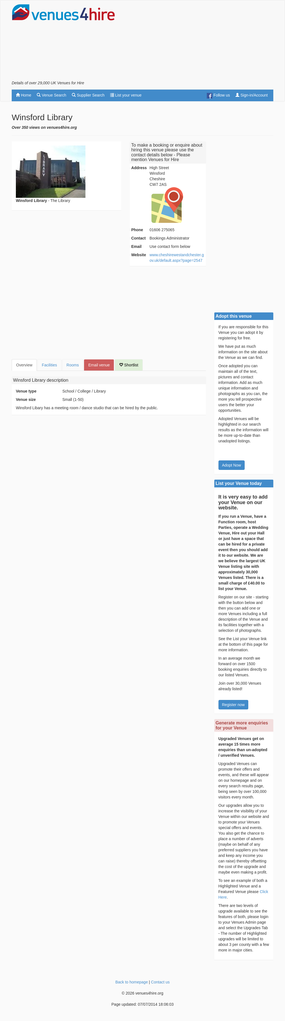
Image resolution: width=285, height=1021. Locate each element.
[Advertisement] (208, 42)
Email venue (99, 365)
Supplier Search (88, 95)
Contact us (160, 982)
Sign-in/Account (251, 95)
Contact (138, 238)
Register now (233, 704)
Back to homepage (131, 982)
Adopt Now (231, 465)
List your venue (126, 95)
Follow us (218, 95)
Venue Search (51, 95)
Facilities (49, 365)
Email (136, 246)
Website (138, 255)
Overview (24, 365)
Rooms (73, 365)
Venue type (26, 391)
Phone (137, 230)
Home (23, 95)
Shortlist (128, 365)
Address (139, 168)
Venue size (26, 399)
